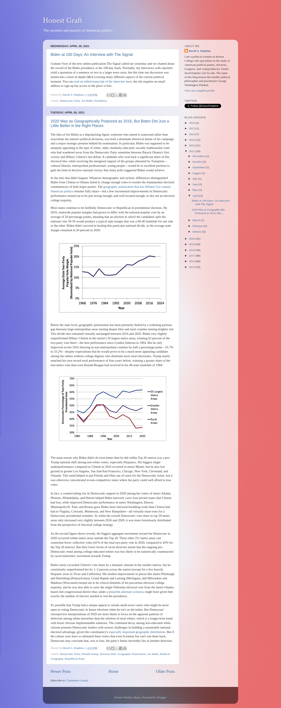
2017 (192, 255)
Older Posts (165, 671)
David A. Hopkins (200, 50)
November (198, 156)
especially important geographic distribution (137, 632)
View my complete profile (199, 90)
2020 (192, 238)
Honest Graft (62, 20)
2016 (192, 261)
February (198, 226)
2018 (192, 250)
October (197, 161)
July (195, 178)
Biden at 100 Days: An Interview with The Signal (92, 54)
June (195, 184)
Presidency (100, 100)
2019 (192, 244)
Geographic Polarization (132, 654)
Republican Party (75, 658)
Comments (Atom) (77, 680)
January (197, 231)
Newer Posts (60, 671)
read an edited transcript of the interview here (103, 81)
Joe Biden (87, 100)
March (196, 220)
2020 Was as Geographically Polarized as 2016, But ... (208, 211)
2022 (192, 145)
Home (113, 671)
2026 (192, 122)
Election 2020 (108, 654)
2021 (192, 151)
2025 (192, 128)
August (196, 173)
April (195, 195)
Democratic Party (70, 100)
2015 (192, 267)
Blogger (161, 697)
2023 (192, 139)
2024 (192, 134)
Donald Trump (90, 654)
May (195, 189)
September (198, 167)
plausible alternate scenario (126, 591)
